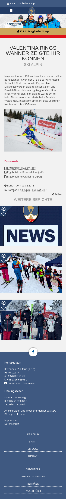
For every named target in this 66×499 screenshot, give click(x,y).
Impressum (10, 420)
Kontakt (33, 456)
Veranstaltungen (33, 476)
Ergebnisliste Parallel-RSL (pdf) (23, 176)
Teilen (57, 194)
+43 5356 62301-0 (17, 379)
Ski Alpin (25, 190)
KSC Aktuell (38, 190)
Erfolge (33, 448)
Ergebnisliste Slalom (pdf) (20, 167)
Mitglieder (33, 469)
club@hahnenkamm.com (22, 383)
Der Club (33, 434)
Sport (33, 441)
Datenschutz (11, 423)
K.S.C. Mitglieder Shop (21, 3)
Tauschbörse (33, 491)
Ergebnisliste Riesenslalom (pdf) (23, 172)
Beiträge (33, 483)
